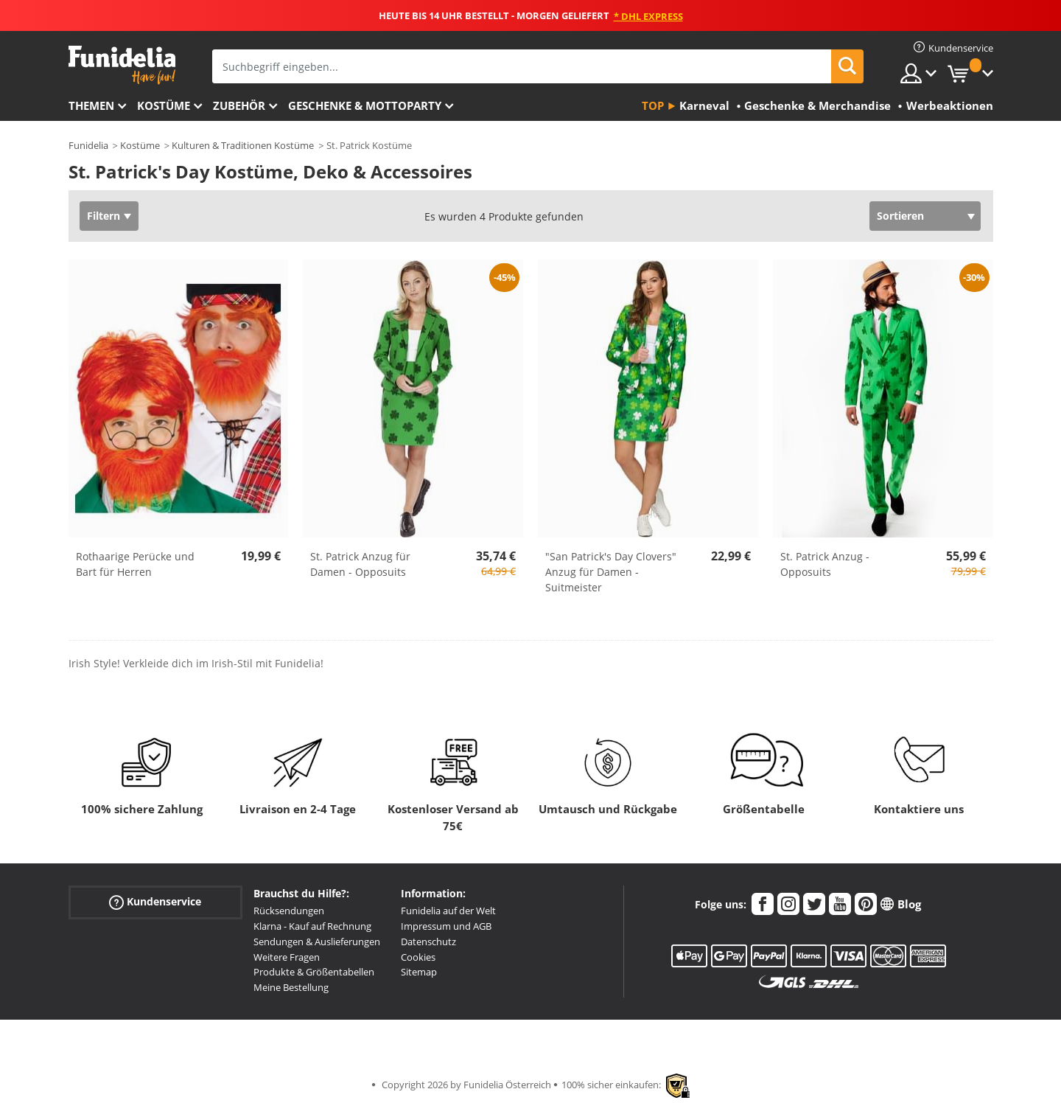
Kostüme (163, 105)
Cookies (418, 957)
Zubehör (239, 105)
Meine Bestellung (291, 987)
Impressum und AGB (446, 926)
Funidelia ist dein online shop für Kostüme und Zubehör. (122, 65)
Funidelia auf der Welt (448, 910)
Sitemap (419, 971)
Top (653, 105)
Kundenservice (155, 902)
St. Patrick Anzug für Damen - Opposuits (360, 564)
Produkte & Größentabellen (313, 971)
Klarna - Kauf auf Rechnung (312, 926)
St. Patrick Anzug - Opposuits (824, 564)
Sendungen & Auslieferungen (316, 941)
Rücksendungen (288, 910)
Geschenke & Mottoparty (364, 105)
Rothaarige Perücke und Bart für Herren (135, 564)
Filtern (103, 216)
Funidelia (88, 145)
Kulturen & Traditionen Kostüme (243, 145)
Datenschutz (428, 941)
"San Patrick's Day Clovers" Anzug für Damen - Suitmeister (610, 571)
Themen (91, 105)
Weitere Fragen (286, 957)
